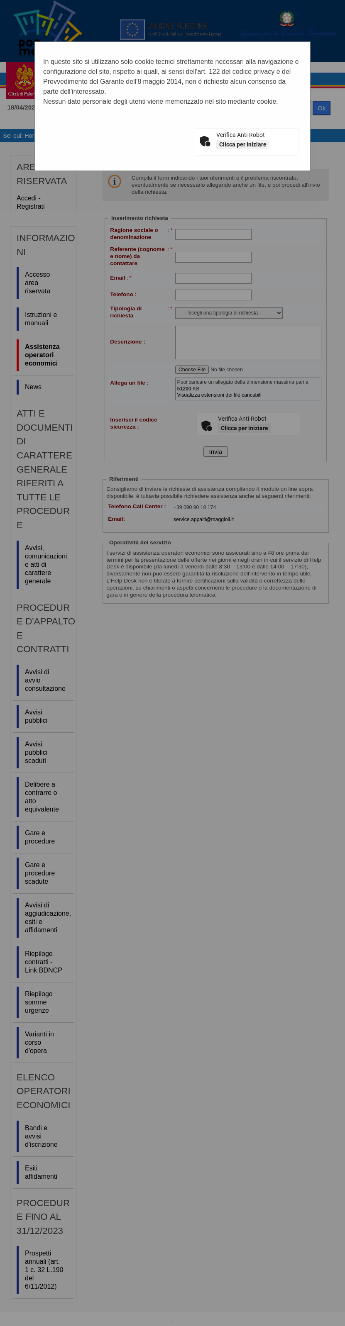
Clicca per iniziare (243, 144)
